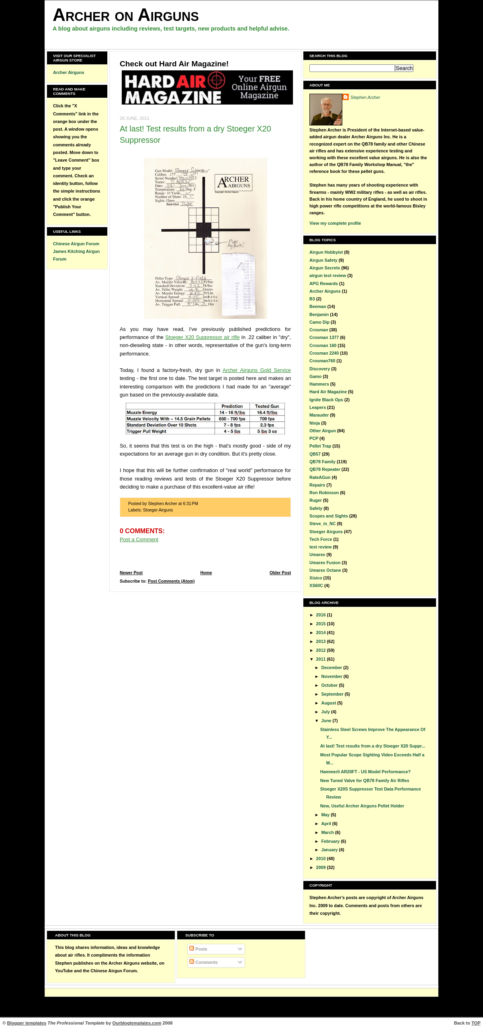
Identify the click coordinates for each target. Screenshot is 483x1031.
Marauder (319, 415)
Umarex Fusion (324, 562)
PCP (313, 438)
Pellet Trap (320, 446)
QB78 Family (322, 461)
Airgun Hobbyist (326, 252)
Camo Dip (319, 322)
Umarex (317, 554)
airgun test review (327, 275)
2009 (321, 867)
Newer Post (131, 573)
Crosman (318, 329)
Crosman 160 (322, 345)
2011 (321, 659)
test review (320, 546)
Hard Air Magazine (328, 391)
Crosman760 (322, 360)
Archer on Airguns (126, 15)
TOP (476, 1023)
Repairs (317, 485)
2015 (321, 623)
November (332, 676)
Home (206, 573)
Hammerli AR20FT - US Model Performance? (365, 771)
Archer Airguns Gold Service (257, 370)
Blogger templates (27, 1023)
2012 (321, 650)
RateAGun (319, 477)
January (330, 849)
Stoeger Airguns (158, 510)
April (326, 823)
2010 (321, 858)
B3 (312, 298)
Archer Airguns (68, 72)
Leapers (317, 407)
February (331, 841)
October (330, 685)
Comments (203, 962)
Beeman (317, 306)
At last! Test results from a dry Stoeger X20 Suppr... (372, 745)
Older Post (280, 573)
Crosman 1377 (324, 337)
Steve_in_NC (322, 523)
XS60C (316, 585)
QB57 (315, 454)
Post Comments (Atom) (171, 581)
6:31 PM (190, 503)
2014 (321, 632)
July (326, 711)
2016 (321, 614)
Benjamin (319, 314)
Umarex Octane (325, 570)
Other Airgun (322, 430)
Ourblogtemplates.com (137, 1023)
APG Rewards (323, 283)
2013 (321, 641)
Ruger (315, 500)
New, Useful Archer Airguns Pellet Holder (362, 805)
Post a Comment (139, 539)
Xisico (315, 577)
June (326, 720)
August (329, 702)
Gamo (315, 376)
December (332, 667)
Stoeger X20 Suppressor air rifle (202, 337)
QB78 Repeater (324, 469)
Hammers (319, 384)
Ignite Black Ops (326, 399)
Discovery (319, 368)
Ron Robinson (324, 492)
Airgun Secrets (324, 267)
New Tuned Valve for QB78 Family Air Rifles (364, 780)
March (328, 832)
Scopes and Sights (328, 515)
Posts (198, 949)
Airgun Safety (323, 260)
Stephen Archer (365, 97)
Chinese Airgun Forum (76, 243)
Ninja (314, 423)
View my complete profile (335, 223)
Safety (315, 508)
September (332, 694)
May (326, 814)
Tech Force (320, 539)
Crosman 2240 (324, 353)
